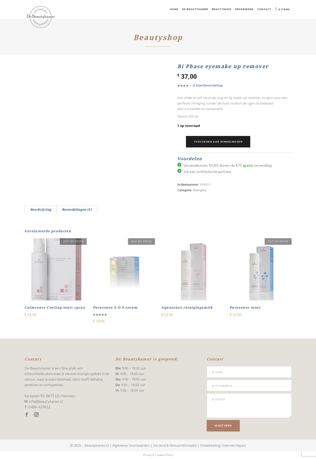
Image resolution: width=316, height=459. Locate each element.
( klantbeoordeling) (208, 85)
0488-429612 (40, 407)
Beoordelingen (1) (76, 210)
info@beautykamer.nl (46, 401)
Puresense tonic (245, 307)
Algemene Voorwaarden (131, 445)
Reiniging (199, 190)
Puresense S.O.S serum (115, 307)
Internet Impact (234, 445)
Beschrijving (40, 210)
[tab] (40, 210)
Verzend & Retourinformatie (175, 445)
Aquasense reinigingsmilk (187, 307)
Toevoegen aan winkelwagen (218, 141)
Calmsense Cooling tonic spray (54, 307)
